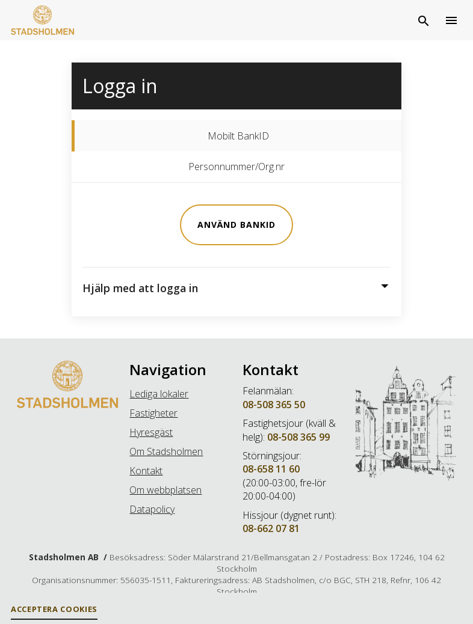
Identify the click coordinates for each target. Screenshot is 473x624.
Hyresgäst (151, 432)
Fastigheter (153, 413)
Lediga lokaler (158, 393)
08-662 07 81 (271, 528)
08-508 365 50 (274, 404)
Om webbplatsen (165, 490)
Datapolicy (152, 509)
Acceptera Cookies (54, 609)
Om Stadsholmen (166, 451)
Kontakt (145, 470)
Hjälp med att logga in (140, 288)
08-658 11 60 (271, 469)
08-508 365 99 (298, 437)
